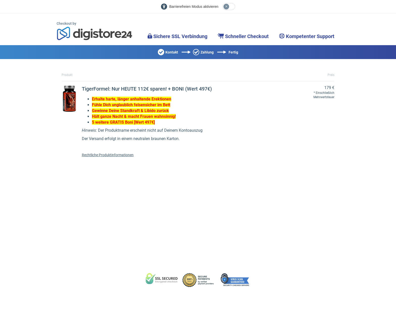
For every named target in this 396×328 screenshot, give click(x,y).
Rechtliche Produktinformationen (108, 155)
